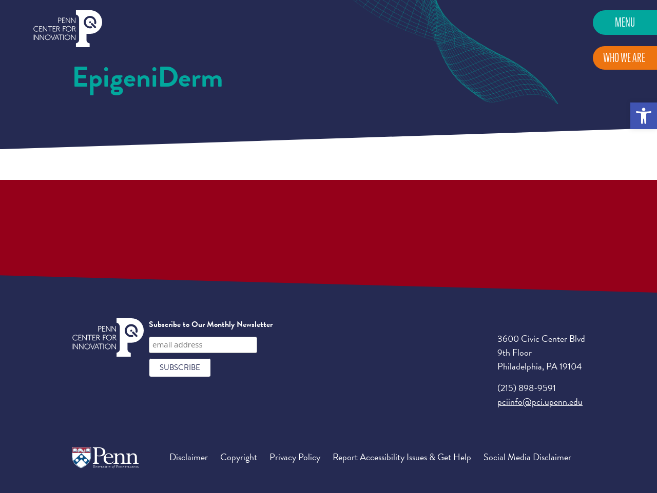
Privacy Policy (294, 457)
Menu (625, 22)
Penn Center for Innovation (67, 29)
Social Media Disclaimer (527, 457)
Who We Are (624, 57)
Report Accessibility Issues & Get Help (402, 457)
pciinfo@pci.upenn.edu (540, 401)
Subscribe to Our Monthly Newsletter (211, 324)
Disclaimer (188, 457)
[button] (643, 115)
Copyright (238, 457)
